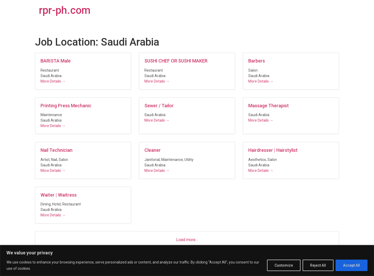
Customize (284, 265)
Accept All (351, 265)
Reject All (318, 265)
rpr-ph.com (64, 10)
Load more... (187, 239)
